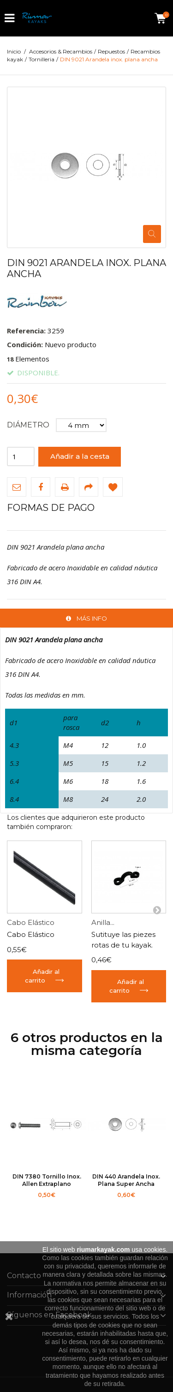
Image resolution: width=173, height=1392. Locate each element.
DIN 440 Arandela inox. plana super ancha (126, 1180)
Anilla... (102, 922)
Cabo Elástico (30, 922)
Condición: (25, 344)
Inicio (14, 51)
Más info (92, 618)
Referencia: (26, 330)
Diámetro (29, 425)
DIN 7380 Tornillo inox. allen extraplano (46, 1180)
